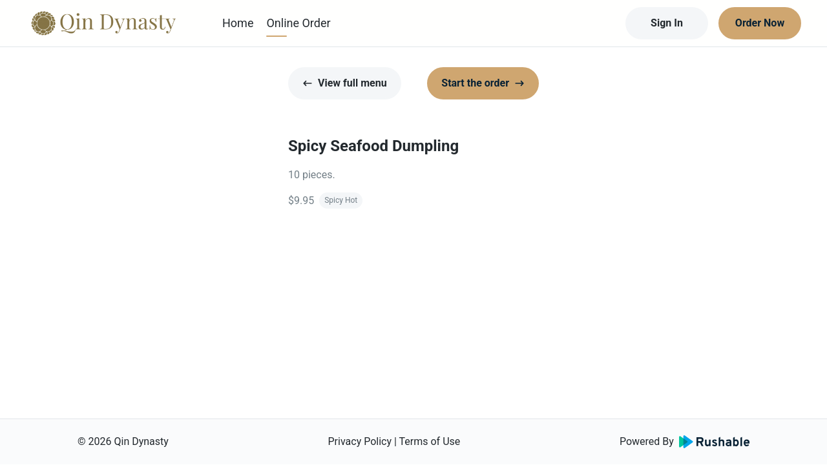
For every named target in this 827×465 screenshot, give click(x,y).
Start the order (483, 83)
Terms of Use (430, 441)
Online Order (298, 23)
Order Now (759, 23)
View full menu (344, 83)
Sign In (667, 23)
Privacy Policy (360, 441)
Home (237, 23)
